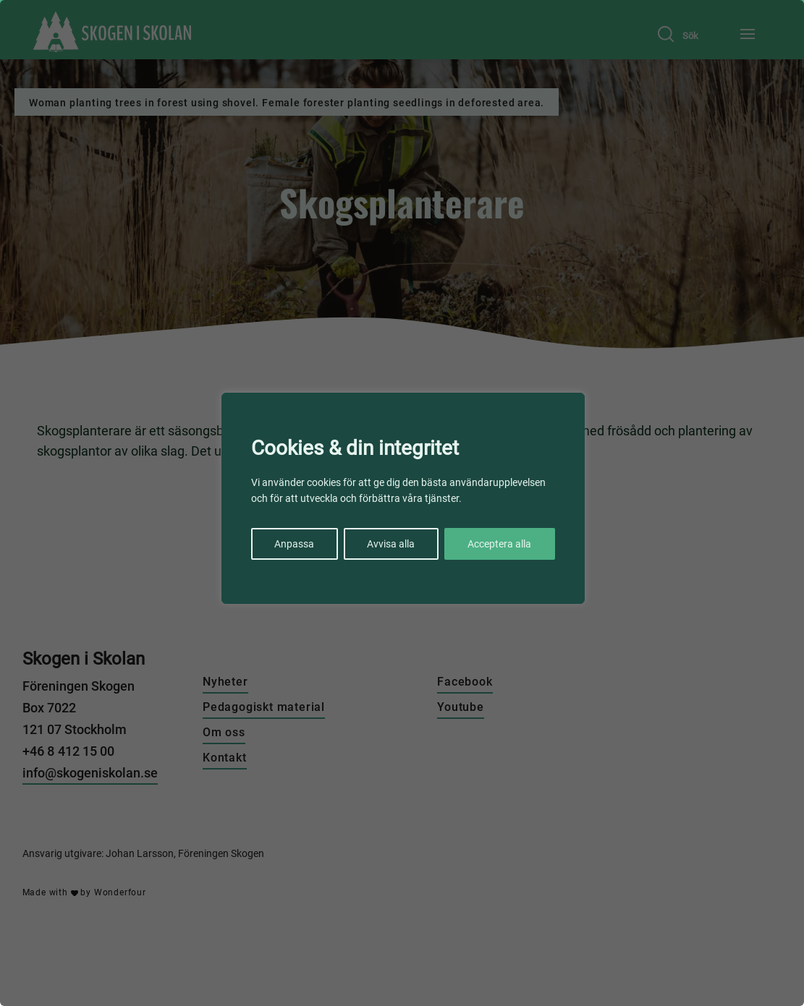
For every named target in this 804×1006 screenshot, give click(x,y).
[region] (402, 503)
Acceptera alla (499, 544)
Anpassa (294, 544)
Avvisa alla (391, 544)
